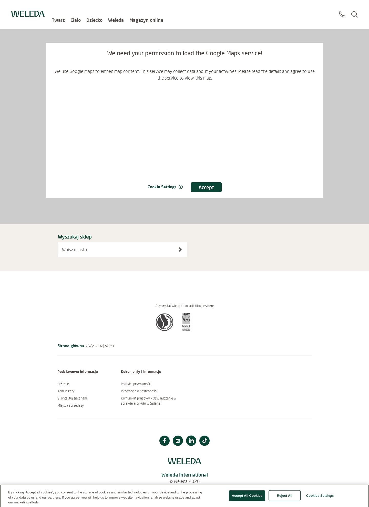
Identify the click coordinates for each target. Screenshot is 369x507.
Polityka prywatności (136, 384)
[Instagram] (178, 441)
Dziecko (94, 7)
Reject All (284, 498)
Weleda (116, 7)
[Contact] (342, 10)
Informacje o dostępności (139, 391)
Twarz (58, 7)
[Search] (354, 10)
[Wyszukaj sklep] (180, 249)
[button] (164, 329)
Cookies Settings (320, 498)
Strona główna (70, 345)
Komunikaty (66, 391)
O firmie (63, 384)
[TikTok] (204, 441)
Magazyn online (146, 7)
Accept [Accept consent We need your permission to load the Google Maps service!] (206, 187)
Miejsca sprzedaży (70, 405)
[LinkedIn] (191, 441)
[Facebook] (164, 441)
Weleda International (184, 475)
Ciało (75, 7)
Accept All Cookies (247, 498)
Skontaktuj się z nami (72, 398)
